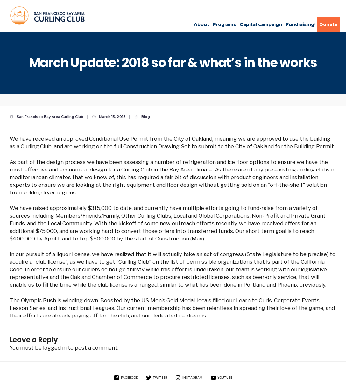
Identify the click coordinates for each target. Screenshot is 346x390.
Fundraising (300, 24)
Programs (224, 24)
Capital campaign (261, 24)
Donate (328, 24)
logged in (55, 348)
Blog (145, 117)
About (201, 24)
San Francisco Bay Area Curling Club (50, 117)
